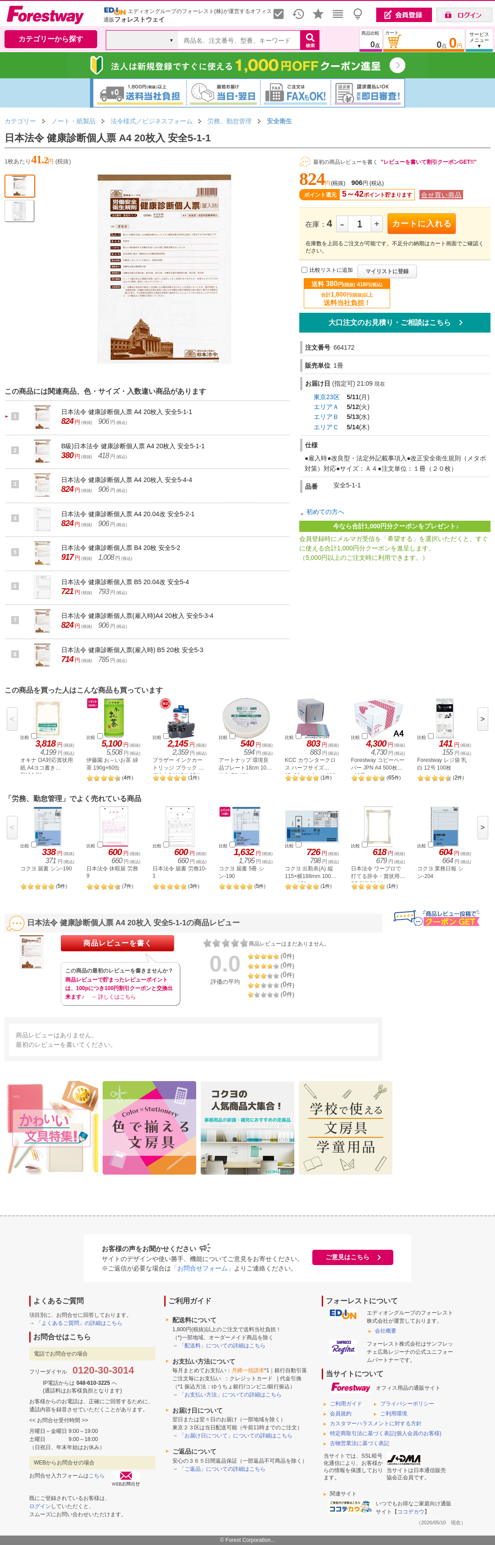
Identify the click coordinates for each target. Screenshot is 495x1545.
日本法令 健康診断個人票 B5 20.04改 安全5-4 (125, 582)
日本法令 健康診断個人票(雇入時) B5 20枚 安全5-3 (132, 649)
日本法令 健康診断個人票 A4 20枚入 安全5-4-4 (126, 479)
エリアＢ (326, 416)
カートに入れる (422, 223)
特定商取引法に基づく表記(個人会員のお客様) (385, 1433)
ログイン (40, 1506)
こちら (97, 1476)
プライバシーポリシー (407, 1404)
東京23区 (327, 397)
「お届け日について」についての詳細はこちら (235, 1435)
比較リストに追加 (331, 270)
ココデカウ (410, 1512)
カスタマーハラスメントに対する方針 (376, 1423)
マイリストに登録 (387, 271)
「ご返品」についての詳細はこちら (222, 1469)
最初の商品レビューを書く (345, 162)
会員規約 (340, 1413)
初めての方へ (325, 511)
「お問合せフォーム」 (202, 1268)
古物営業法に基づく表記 (359, 1443)
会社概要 (385, 1331)
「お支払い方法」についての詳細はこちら (230, 1395)
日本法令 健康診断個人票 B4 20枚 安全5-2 (120, 547)
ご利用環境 (393, 1413)
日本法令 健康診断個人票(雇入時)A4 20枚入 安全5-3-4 (137, 615)
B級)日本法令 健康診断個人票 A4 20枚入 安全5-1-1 (133, 446)
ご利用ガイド (346, 1404)
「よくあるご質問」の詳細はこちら (79, 1323)
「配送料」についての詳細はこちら (222, 1345)
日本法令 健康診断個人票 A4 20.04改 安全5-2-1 (127, 514)
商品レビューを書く (117, 943)
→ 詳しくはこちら (113, 997)
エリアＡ (326, 406)
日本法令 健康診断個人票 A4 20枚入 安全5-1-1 (126, 411)
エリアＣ (326, 427)
